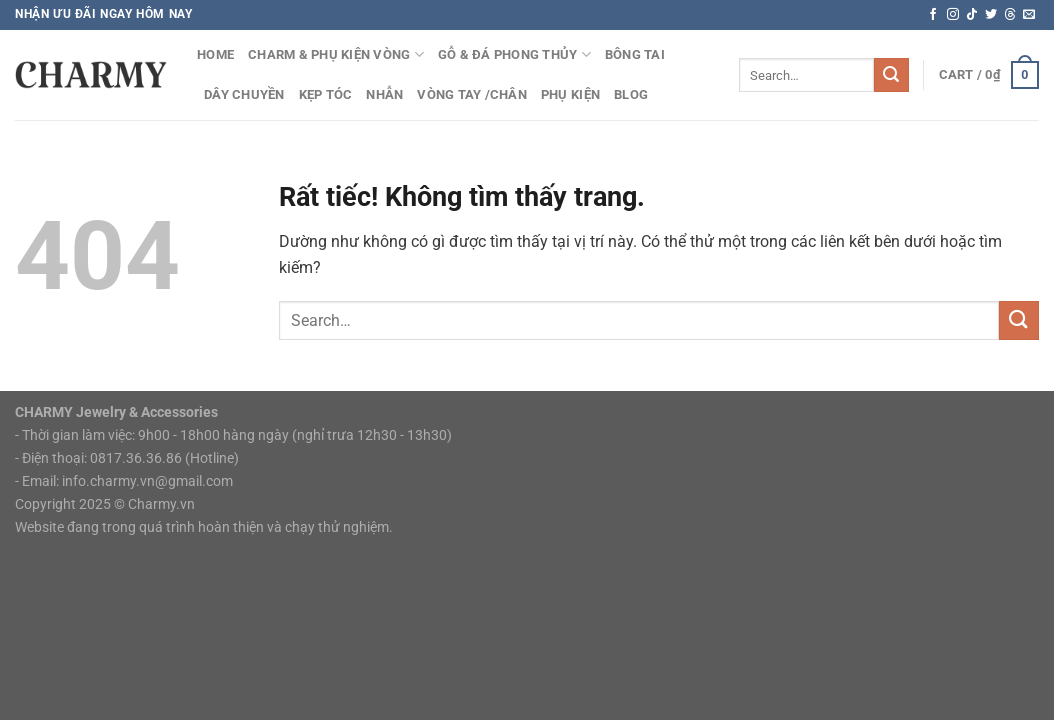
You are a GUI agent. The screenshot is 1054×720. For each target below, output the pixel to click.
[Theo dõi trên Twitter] (991, 15)
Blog (631, 94)
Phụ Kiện (570, 94)
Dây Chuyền (244, 94)
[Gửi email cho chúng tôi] (1029, 15)
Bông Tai (635, 54)
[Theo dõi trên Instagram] (953, 15)
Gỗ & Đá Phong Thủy (514, 54)
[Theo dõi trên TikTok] (972, 15)
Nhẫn (384, 94)
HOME (215, 54)
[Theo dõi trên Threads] (1010, 15)
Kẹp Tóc (326, 94)
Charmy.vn (161, 504)
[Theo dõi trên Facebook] (933, 15)
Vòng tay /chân (472, 94)
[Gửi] (891, 75)
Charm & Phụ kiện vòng (336, 54)
